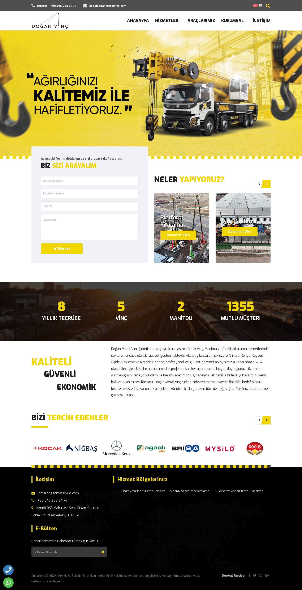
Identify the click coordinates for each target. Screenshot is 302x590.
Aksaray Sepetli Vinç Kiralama (189, 491)
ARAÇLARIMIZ (201, 20)
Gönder (61, 249)
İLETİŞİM (262, 20)
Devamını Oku (178, 235)
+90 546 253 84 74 (49, 500)
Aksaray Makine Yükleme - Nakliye (143, 491)
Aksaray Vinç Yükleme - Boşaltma (241, 491)
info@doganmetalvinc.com (55, 493)
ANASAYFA (138, 20)
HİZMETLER (168, 20)
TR (257, 5)
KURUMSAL (234, 20)
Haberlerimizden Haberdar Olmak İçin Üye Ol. (65, 541)
